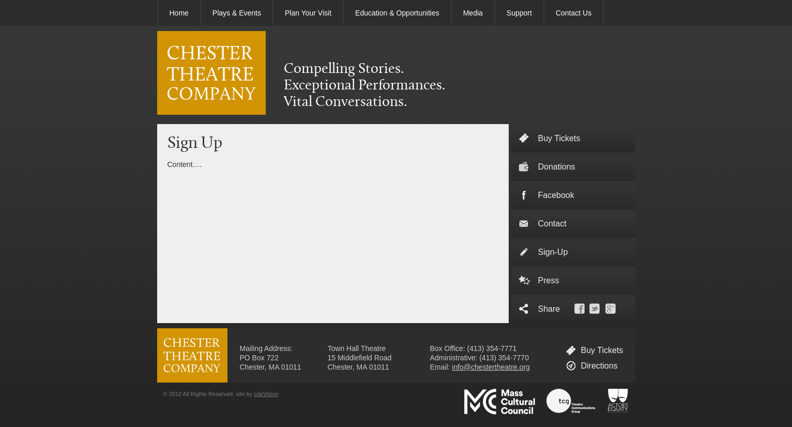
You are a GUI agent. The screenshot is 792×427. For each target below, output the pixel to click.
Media (473, 13)
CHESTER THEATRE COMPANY (211, 73)
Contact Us (573, 13)
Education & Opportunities (397, 13)
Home (179, 13)
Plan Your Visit (308, 13)
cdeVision (266, 394)
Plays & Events (236, 13)
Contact (552, 223)
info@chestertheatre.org (490, 367)
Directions (599, 365)
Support (519, 13)
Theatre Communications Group (571, 402)
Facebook (556, 195)
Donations (556, 166)
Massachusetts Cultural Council (499, 402)
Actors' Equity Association (618, 402)
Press (548, 280)
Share (549, 308)
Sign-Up (553, 252)
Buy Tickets (602, 350)
